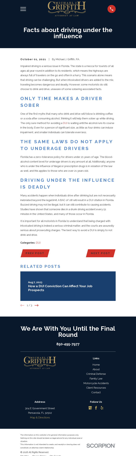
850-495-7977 (67, 344)
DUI (38, 242)
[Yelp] (102, 408)
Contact (96, 392)
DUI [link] (65, 123)
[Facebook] (96, 408)
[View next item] (37, 305)
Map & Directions (40, 417)
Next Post (100, 253)
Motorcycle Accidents (96, 383)
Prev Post (35, 253)
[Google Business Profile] (90, 408)
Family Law (96, 378)
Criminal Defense (96, 373)
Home (96, 364)
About (96, 369)
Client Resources (96, 387)
